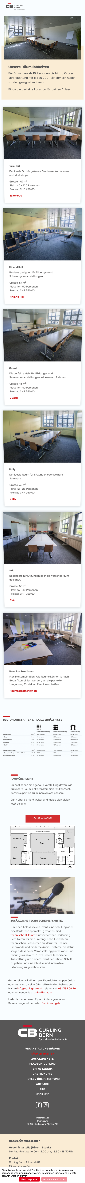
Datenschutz (42, 1118)
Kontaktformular (42, 992)
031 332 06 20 (67, 988)
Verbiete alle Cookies (54, 1179)
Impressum (42, 1121)
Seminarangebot (52, 1003)
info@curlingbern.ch (30, 988)
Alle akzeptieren (29, 1179)
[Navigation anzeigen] (76, 7)
